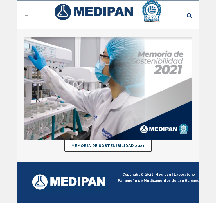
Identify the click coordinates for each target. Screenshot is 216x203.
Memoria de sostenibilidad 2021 (108, 146)
